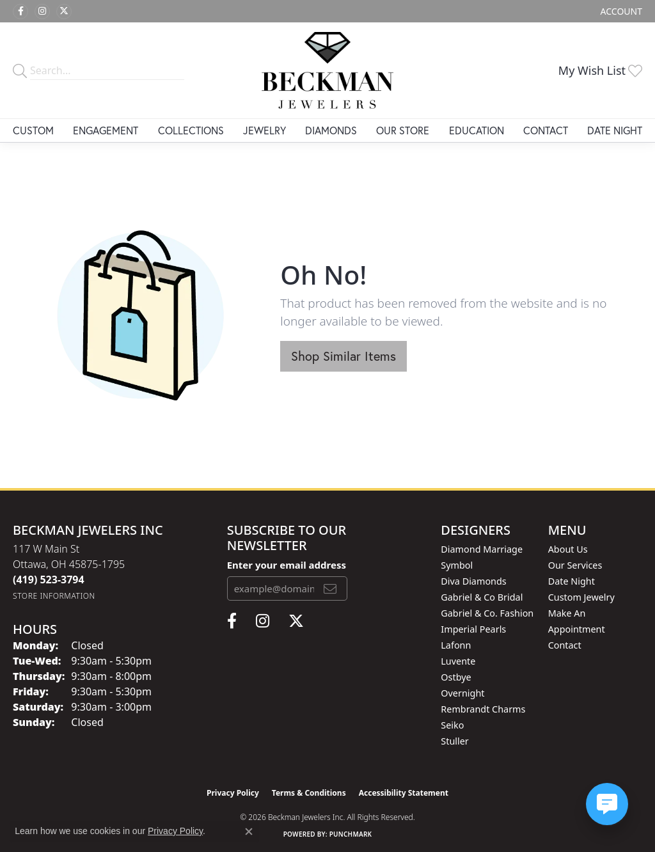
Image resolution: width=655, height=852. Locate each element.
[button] (620, 11)
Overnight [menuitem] (462, 693)
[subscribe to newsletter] (330, 588)
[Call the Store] (48, 579)
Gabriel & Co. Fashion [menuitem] (487, 613)
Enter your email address (286, 564)
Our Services (575, 565)
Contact (545, 130)
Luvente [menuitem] (458, 661)
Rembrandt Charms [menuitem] (483, 709)
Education (476, 130)
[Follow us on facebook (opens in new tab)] (20, 11)
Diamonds (331, 130)
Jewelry (264, 130)
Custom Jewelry (581, 597)
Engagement (105, 130)
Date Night (614, 130)
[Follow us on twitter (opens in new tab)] (64, 11)
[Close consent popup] (249, 831)
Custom (33, 130)
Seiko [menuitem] (452, 725)
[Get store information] (54, 595)
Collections (191, 130)
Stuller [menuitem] (454, 741)
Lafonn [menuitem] (456, 645)
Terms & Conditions (309, 792)
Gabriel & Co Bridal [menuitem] (482, 597)
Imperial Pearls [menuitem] (473, 629)
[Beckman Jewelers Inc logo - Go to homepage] (327, 70)
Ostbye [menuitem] (456, 677)
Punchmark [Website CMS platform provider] (350, 834)
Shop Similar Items (343, 356)
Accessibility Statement (403, 792)
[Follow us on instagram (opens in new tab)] (42, 11)
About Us (568, 549)
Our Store (402, 130)
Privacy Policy (233, 792)
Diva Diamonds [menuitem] (473, 581)
